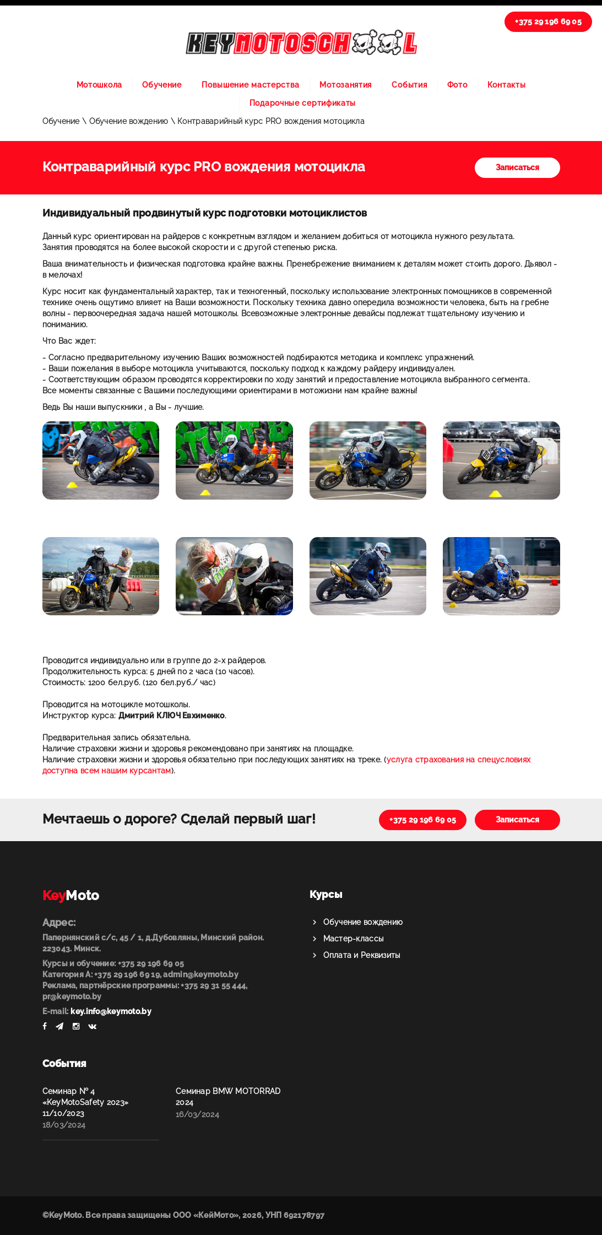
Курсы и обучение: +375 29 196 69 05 (113, 963)
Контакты (506, 84)
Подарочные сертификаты (303, 103)
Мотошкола (99, 84)
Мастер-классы (353, 938)
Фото (457, 84)
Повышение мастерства (251, 84)
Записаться (517, 167)
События (409, 84)
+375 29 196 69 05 (548, 21)
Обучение (162, 84)
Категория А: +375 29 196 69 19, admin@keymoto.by (140, 974)
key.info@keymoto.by (110, 1011)
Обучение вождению (363, 922)
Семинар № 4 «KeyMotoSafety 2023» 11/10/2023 (85, 1102)
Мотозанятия (345, 84)
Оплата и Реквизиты (361, 955)
